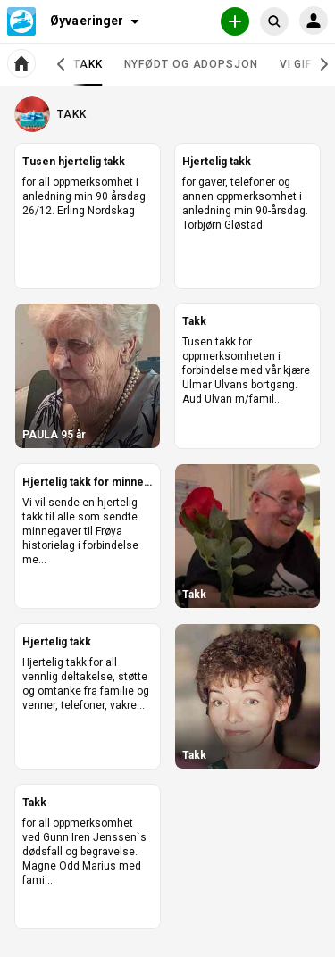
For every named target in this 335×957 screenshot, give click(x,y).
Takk (88, 71)
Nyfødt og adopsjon (191, 64)
